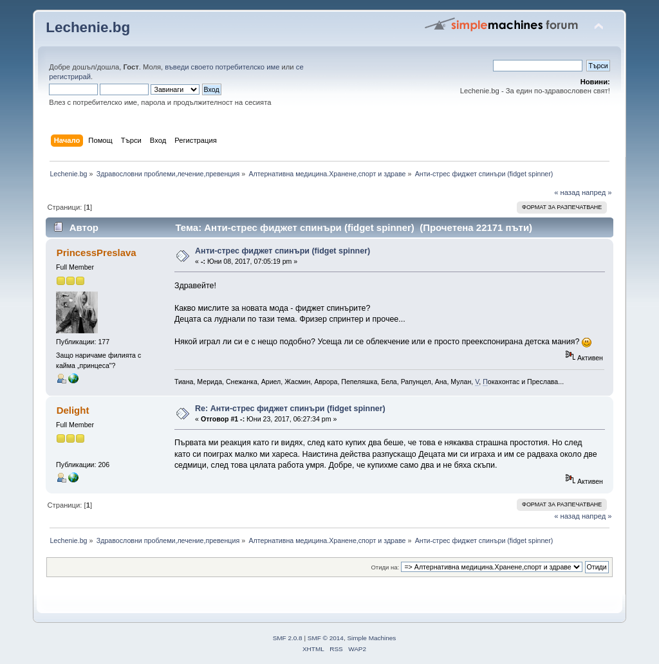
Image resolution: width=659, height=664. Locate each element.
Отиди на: (385, 567)
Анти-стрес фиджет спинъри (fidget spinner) (282, 250)
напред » (597, 192)
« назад (567, 192)
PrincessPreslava (96, 252)
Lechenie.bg (88, 27)
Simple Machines (371, 637)
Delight (73, 410)
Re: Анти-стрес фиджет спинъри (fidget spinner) (290, 408)
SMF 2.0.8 (287, 637)
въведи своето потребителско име (222, 67)
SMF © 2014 (326, 637)
